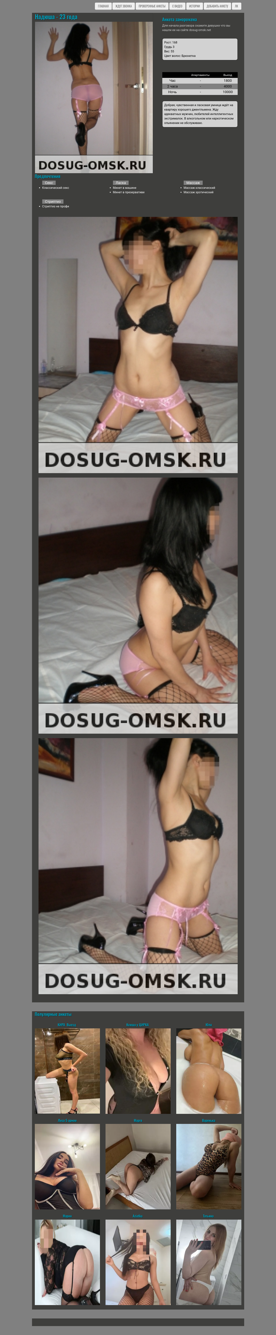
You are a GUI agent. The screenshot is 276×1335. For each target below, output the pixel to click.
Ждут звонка (123, 6)
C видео (177, 6)
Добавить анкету (217, 6)
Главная (103, 6)
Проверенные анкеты (152, 6)
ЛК (236, 6)
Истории (194, 6)
